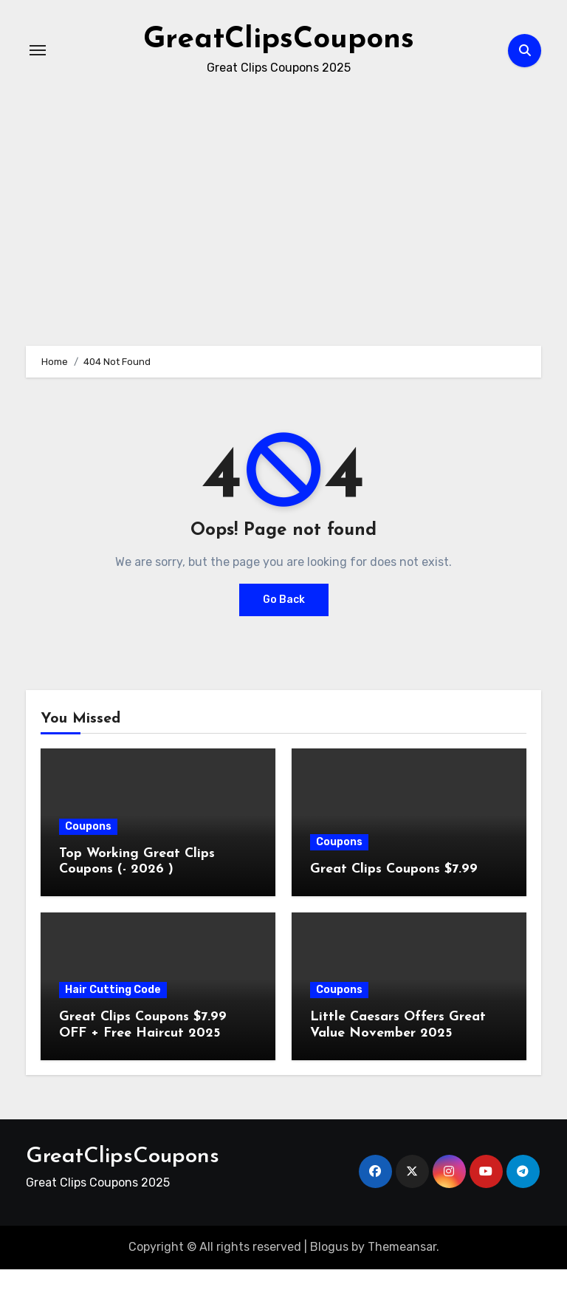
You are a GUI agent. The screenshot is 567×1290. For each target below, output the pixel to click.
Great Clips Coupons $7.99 (394, 869)
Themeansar (402, 1247)
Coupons (88, 826)
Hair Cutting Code (113, 989)
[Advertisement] (4, 1276)
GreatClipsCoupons (278, 40)
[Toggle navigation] (37, 50)
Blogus (329, 1247)
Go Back (284, 599)
